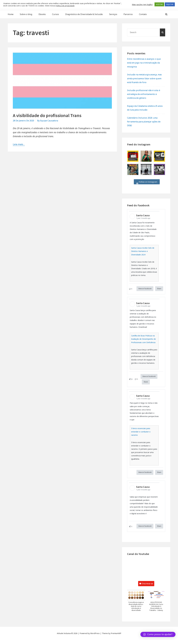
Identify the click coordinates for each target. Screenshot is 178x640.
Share (159, 288)
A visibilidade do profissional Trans (47, 115)
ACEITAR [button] (159, 4)
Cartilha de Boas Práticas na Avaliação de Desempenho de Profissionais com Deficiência (143, 338)
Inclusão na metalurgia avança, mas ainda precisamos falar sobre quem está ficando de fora (144, 78)
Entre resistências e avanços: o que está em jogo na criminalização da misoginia (144, 62)
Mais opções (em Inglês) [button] (142, 4)
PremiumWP (116, 633)
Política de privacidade (65, 5)
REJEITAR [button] (169, 4)
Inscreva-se (146, 583)
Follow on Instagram (146, 182)
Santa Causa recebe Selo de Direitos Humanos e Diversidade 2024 (142, 251)
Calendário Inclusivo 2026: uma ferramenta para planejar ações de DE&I (143, 121)
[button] (136, 602)
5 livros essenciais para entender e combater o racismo (140, 431)
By (47, 120)
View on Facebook (144, 288)
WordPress (95, 633)
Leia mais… (19, 144)
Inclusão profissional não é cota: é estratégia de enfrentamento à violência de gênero (143, 94)
